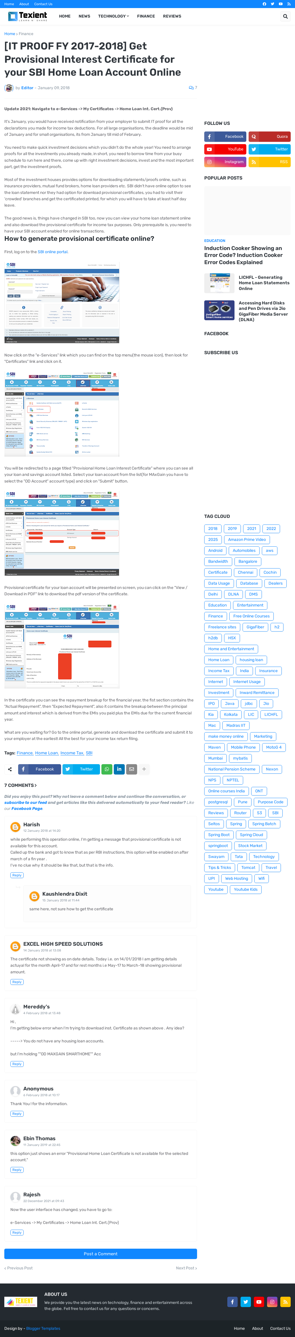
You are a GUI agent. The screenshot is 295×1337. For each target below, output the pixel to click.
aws (269, 550)
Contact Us (43, 4)
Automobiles (244, 550)
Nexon (272, 769)
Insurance (268, 670)
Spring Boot (219, 834)
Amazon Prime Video (247, 539)
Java (230, 703)
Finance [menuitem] (146, 16)
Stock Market (250, 845)
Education (217, 605)
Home (9, 4)
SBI (89, 753)
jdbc (249, 703)
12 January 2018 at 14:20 (41, 831)
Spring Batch (264, 823)
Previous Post (20, 1268)
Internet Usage (247, 681)
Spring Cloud (251, 834)
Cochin (270, 572)
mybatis (240, 758)
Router (240, 812)
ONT (259, 791)
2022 (271, 528)
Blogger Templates (43, 1328)
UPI (211, 878)
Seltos (214, 823)
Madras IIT (235, 725)
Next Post (185, 1268)
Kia (211, 714)
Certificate (218, 572)
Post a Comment (101, 1253)
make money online (226, 736)
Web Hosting (236, 878)
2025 (213, 539)
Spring (236, 823)
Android (215, 550)
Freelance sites (222, 627)
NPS (212, 780)
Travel (271, 867)
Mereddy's (36, 1007)
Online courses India (226, 791)
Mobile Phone (243, 747)
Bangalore (248, 561)
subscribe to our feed (25, 802)
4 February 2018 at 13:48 (41, 1013)
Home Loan (46, 753)
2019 (232, 528)
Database (249, 583)
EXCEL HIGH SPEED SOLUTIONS (63, 944)
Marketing (263, 736)
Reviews (216, 812)
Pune (242, 802)
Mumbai (215, 758)
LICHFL (271, 714)
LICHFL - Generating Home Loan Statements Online (264, 283)
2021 (251, 528)
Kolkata (231, 714)
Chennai (245, 572)
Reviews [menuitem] (172, 16)
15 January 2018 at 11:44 (61, 900)
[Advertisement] (247, 76)
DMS (253, 594)
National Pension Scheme (232, 769)
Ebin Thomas (39, 1138)
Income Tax (71, 753)
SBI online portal (52, 251)
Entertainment (250, 605)
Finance (26, 34)
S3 (259, 812)
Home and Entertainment (231, 648)
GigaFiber (255, 627)
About (24, 4)
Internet (215, 681)
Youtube (216, 889)
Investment (218, 692)
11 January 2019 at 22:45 (41, 1145)
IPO (211, 703)
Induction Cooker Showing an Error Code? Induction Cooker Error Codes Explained (243, 255)
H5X (232, 638)
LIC (251, 714)
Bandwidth (218, 561)
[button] (285, 16)
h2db (213, 638)
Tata (239, 856)
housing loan (251, 659)
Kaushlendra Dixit (64, 894)
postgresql (218, 802)
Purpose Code (270, 802)
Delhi (213, 594)
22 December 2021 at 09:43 (43, 1201)
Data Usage (219, 583)
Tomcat (248, 867)
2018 (213, 528)
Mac (212, 725)
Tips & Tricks (219, 867)
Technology (264, 856)
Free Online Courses (251, 616)
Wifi (261, 878)
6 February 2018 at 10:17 (41, 1095)
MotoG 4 (274, 747)
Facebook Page (27, 808)
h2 (277, 627)
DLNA (233, 594)
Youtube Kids (246, 889)
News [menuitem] (84, 16)
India (244, 670)
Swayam (216, 856)
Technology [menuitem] (112, 16)
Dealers (275, 583)
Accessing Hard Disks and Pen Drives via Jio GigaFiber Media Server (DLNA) (263, 311)
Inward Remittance (257, 692)
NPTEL (233, 780)
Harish (31, 824)
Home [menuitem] (65, 16)
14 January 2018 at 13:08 (42, 950)
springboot (218, 845)
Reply (17, 875)
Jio (266, 703)
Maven (214, 747)
